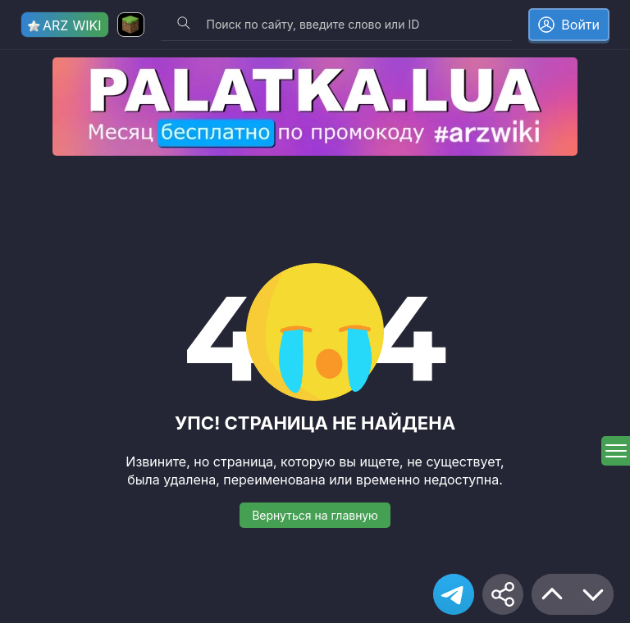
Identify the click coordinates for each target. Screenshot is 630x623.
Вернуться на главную (315, 515)
